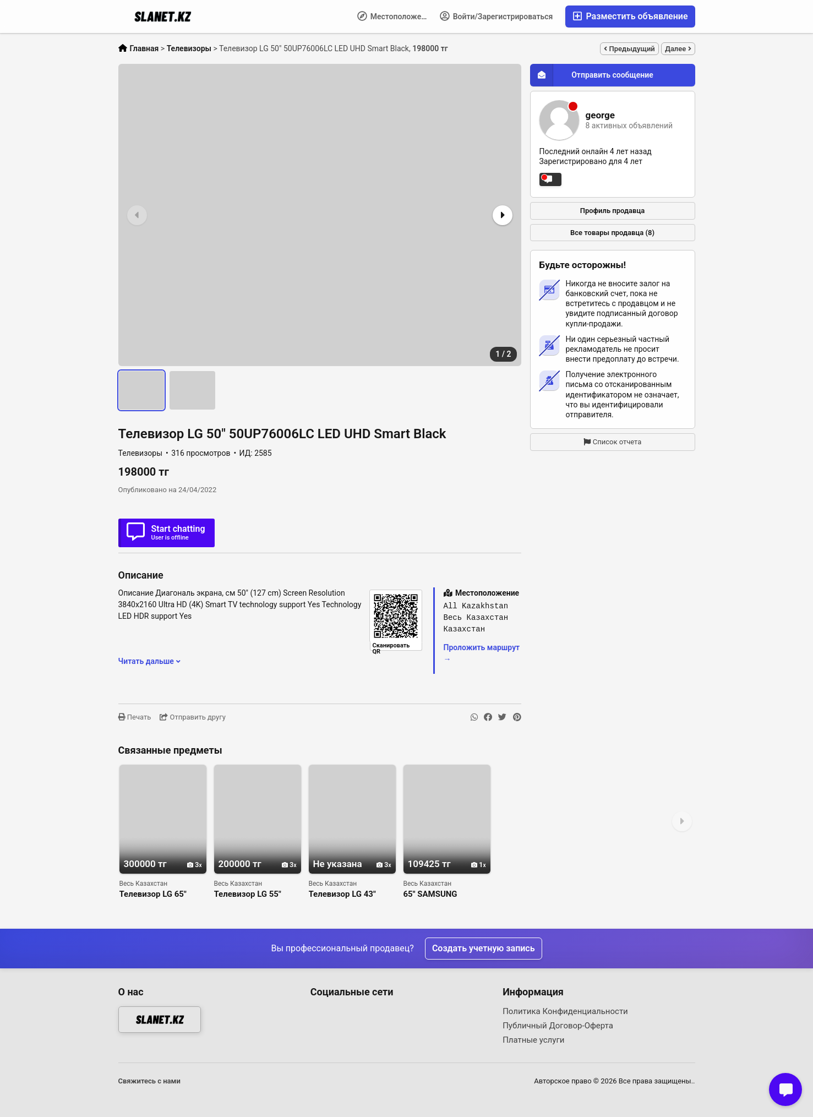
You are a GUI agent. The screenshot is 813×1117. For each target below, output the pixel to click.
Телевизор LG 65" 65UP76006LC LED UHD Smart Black (154, 894)
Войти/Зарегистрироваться (496, 16)
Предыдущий (629, 49)
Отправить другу (193, 717)
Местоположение (395, 16)
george (600, 115)
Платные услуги (533, 1040)
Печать (134, 717)
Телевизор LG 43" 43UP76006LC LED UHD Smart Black (344, 894)
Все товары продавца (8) (612, 232)
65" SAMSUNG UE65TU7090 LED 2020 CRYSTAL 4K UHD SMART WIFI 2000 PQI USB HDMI (446, 894)
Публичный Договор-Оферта (558, 1026)
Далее (678, 49)
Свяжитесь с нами (149, 1081)
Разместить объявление (629, 16)
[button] (501, 215)
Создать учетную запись (483, 948)
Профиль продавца (612, 210)
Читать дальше (149, 661)
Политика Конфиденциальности (565, 1011)
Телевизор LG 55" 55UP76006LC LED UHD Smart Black (249, 894)
